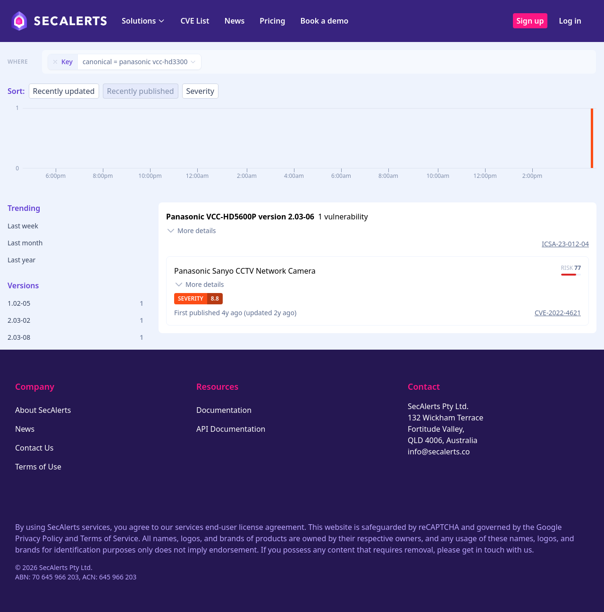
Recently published (140, 91)
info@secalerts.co (439, 451)
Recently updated (64, 91)
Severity (200, 91)
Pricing (272, 21)
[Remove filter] (55, 62)
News (234, 21)
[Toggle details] (191, 230)
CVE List (194, 21)
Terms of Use (38, 466)
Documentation (224, 410)
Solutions (143, 21)
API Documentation (231, 429)
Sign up (530, 21)
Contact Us (34, 448)
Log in (570, 21)
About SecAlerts (43, 410)
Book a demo (324, 21)
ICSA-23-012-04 (565, 243)
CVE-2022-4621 (558, 312)
